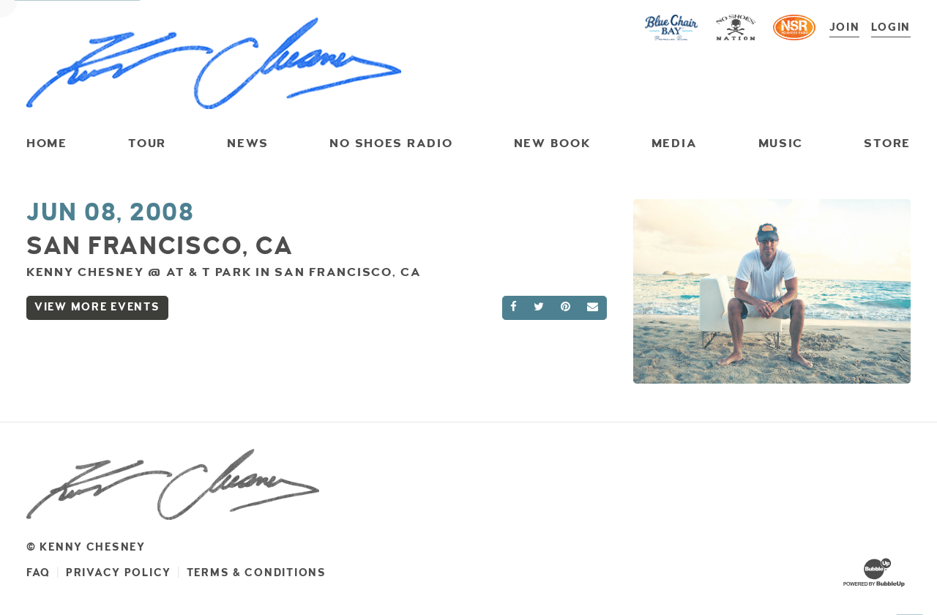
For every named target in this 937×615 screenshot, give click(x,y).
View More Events (97, 307)
